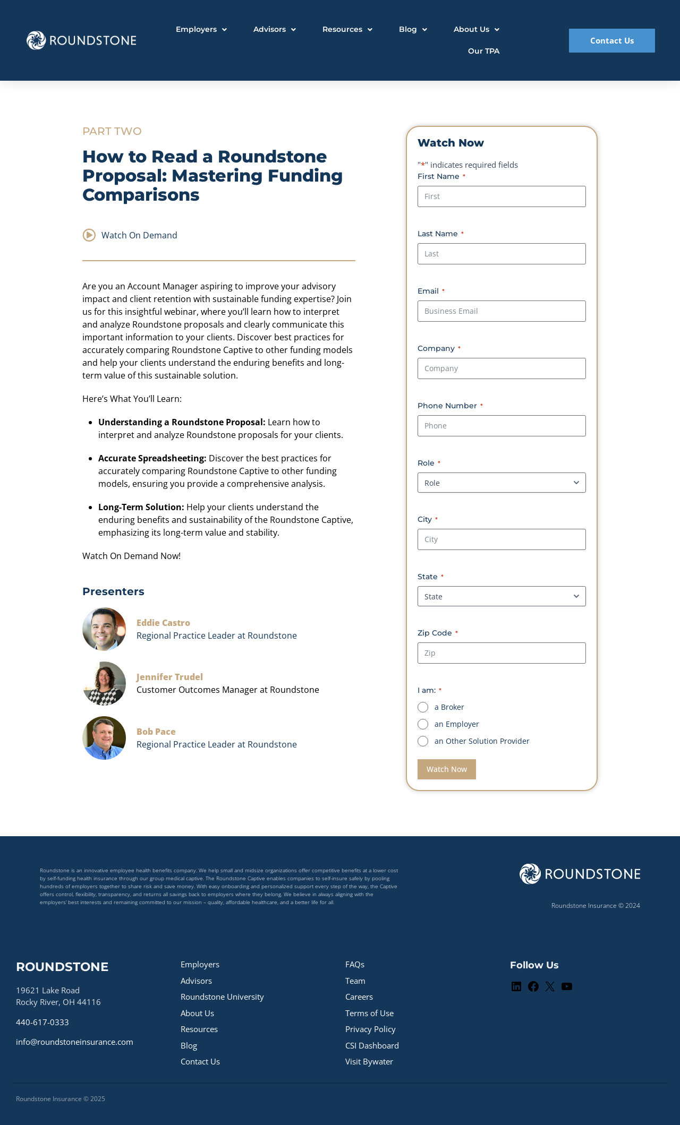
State (431, 576)
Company (439, 348)
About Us (197, 1013)
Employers (200, 964)
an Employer (457, 724)
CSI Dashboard (372, 1045)
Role (429, 463)
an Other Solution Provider (482, 741)
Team (355, 980)
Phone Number (450, 405)
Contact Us (200, 1061)
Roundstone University (222, 996)
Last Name (441, 233)
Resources (199, 1029)
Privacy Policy (370, 1029)
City (428, 519)
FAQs (354, 964)
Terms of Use (369, 1013)
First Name (441, 176)
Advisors (196, 980)
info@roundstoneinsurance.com (74, 1041)
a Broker (449, 707)
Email (431, 291)
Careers (359, 996)
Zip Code (438, 633)
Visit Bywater (369, 1061)
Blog (189, 1045)
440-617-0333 (42, 1022)
